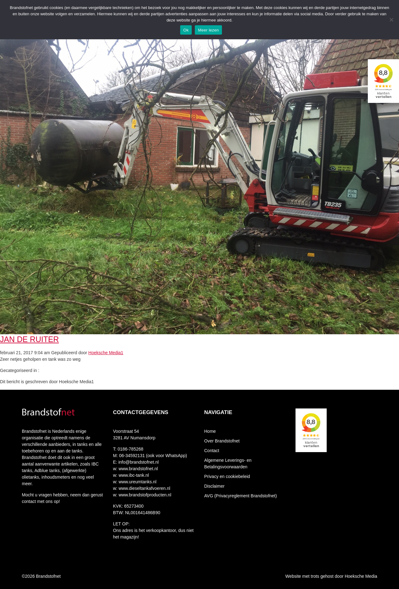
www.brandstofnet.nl (138, 468)
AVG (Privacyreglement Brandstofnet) (240, 495)
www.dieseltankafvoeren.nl (144, 488)
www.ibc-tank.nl (133, 475)
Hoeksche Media (361, 576)
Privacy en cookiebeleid (227, 476)
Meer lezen (208, 30)
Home (210, 431)
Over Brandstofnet (222, 440)
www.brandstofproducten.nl (144, 494)
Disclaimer (214, 486)
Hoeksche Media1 (105, 352)
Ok (186, 30)
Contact (211, 450)
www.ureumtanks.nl (137, 481)
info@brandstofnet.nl (138, 462)
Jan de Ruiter (29, 339)
